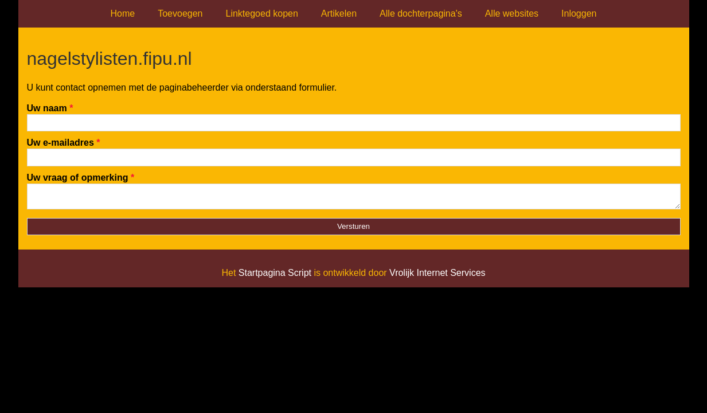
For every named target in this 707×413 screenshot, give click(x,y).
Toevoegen (180, 13)
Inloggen (578, 13)
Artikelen (339, 13)
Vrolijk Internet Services (437, 276)
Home (123, 13)
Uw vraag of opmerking (81, 177)
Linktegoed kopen (262, 13)
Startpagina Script (275, 276)
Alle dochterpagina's (421, 13)
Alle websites (511, 13)
